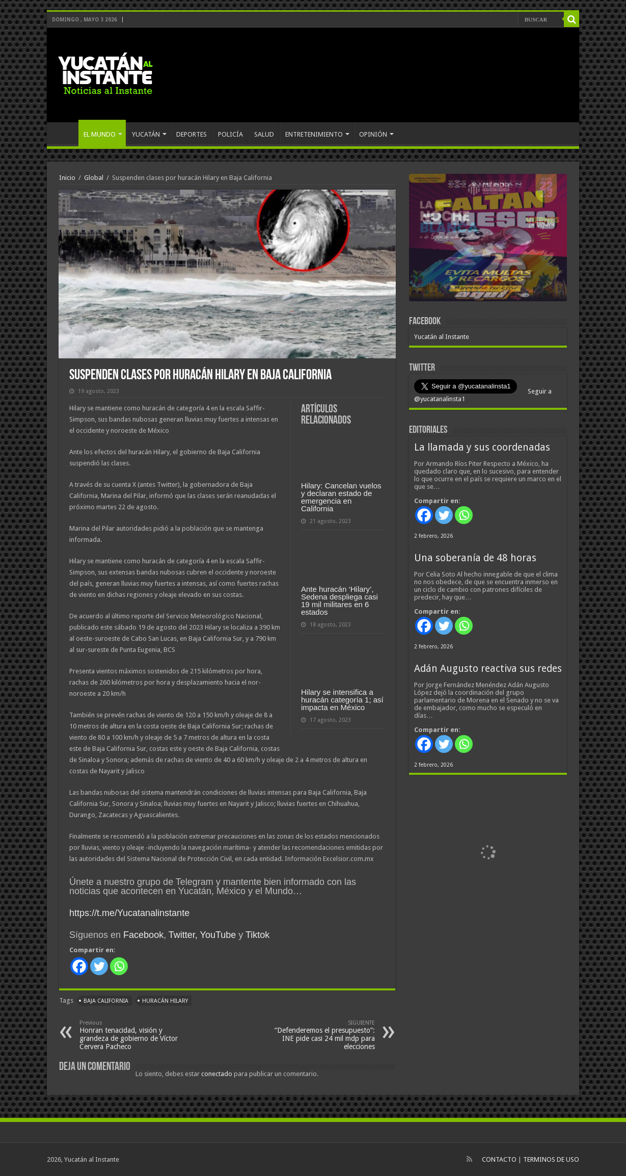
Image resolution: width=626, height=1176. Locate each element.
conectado (216, 1074)
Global (93, 177)
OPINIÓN (373, 134)
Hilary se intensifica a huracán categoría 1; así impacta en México (342, 700)
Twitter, (183, 935)
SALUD (264, 134)
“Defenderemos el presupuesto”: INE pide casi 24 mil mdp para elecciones (322, 1035)
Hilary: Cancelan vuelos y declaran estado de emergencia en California (341, 497)
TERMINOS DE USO (551, 1159)
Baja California (106, 1001)
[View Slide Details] (488, 239)
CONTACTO (499, 1159)
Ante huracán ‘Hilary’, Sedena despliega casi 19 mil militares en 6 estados (339, 600)
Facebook (143, 935)
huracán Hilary (165, 1001)
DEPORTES (191, 134)
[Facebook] (79, 966)
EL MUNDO (100, 134)
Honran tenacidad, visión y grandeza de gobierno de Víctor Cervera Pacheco (131, 1035)
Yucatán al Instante (441, 337)
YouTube (218, 935)
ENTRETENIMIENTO (314, 134)
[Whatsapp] (119, 966)
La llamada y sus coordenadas (482, 447)
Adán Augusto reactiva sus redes (488, 668)
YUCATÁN (146, 134)
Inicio (67, 177)
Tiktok (257, 935)
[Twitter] (99, 966)
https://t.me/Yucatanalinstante (129, 913)
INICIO (65, 133)
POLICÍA (230, 134)
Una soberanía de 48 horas (475, 558)
